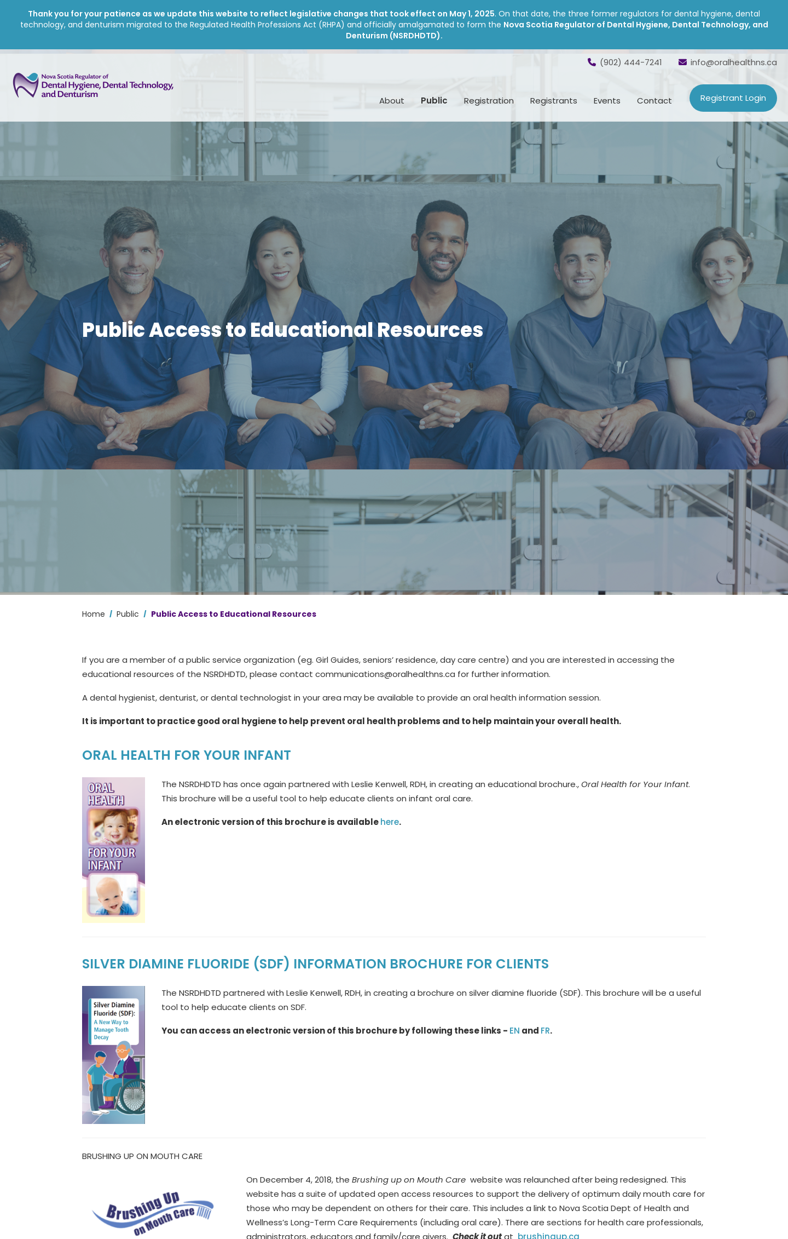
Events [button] (607, 100)
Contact (654, 100)
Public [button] (434, 100)
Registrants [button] (553, 100)
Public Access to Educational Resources (233, 614)
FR (545, 1030)
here (389, 822)
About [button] (391, 100)
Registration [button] (489, 100)
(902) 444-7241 (625, 62)
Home (93, 614)
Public (128, 614)
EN (514, 1030)
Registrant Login (733, 98)
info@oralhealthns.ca (728, 62)
